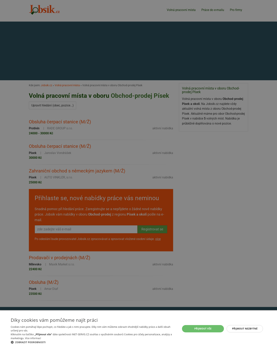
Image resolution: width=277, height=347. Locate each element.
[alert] (138, 173)
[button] (93, 342)
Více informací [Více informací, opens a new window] (33, 338)
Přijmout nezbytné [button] (245, 328)
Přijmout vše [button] (202, 328)
